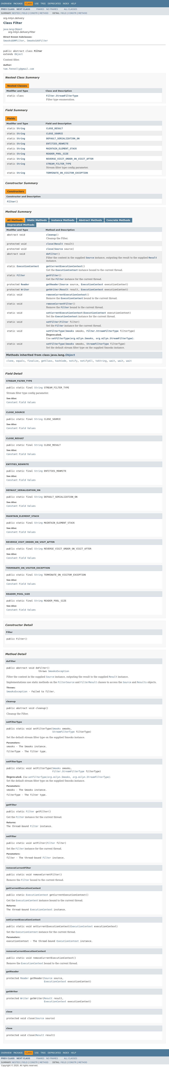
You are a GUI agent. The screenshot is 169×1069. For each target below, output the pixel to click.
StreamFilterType (97, 344)
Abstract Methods (90, 220)
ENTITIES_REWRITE (57, 143)
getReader (52, 284)
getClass (46, 361)
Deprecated (54, 3)
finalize (32, 361)
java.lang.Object (12, 29)
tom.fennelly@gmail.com (18, 69)
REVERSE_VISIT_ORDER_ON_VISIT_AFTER (70, 158)
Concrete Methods (118, 220)
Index (66, 3)
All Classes (70, 9)
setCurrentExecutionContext (64, 312)
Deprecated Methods (20, 225)
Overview (6, 3)
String (21, 128)
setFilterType (55, 331)
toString (101, 361)
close (49, 243)
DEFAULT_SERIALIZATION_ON (63, 138)
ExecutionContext (28, 266)
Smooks (70, 331)
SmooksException (58, 671)
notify (73, 361)
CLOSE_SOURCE (54, 133)
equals (20, 361)
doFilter (51, 254)
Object (18, 54)
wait (112, 361)
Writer (25, 289)
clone (9, 361)
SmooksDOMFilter (13, 40)
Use (37, 3)
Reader (25, 284)
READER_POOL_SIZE (57, 153)
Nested (16, 13)
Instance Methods (62, 220)
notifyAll (86, 361)
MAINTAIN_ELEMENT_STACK (61, 148)
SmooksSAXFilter (37, 40)
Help (73, 3)
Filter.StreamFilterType (62, 95)
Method (44, 13)
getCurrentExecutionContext (64, 266)
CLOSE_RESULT (54, 128)
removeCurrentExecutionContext (66, 294)
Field (24, 13)
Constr (33, 13)
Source (58, 249)
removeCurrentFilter (59, 303)
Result (58, 243)
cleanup (51, 234)
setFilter (52, 322)
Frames (40, 9)
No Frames (52, 9)
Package (18, 3)
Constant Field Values (21, 402)
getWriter (52, 289)
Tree (43, 3)
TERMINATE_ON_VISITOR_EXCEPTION (67, 173)
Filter (11, 201)
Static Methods (37, 220)
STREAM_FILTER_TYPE (58, 163)
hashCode (60, 361)
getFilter (52, 275)
